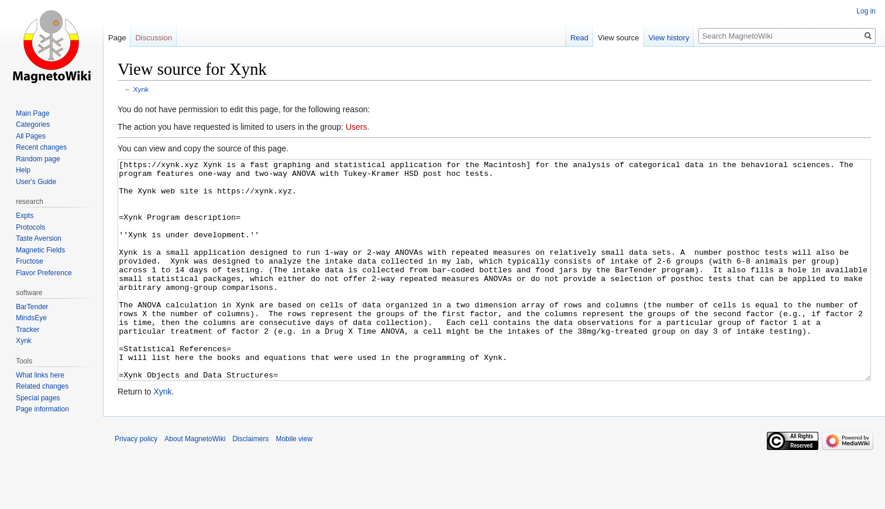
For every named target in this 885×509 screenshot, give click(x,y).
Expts (24, 216)
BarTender (32, 307)
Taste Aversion (38, 238)
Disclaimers (250, 483)
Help (23, 170)
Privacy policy (136, 483)
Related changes (42, 386)
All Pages (31, 136)
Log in (866, 11)
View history (669, 37)
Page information (42, 409)
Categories (33, 124)
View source (618, 37)
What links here (40, 375)
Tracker (27, 330)
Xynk (141, 89)
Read (579, 37)
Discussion (153, 37)
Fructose (29, 261)
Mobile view (294, 483)
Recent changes (41, 147)
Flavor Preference (43, 273)
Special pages (38, 398)
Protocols (30, 227)
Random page (38, 159)
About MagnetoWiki (194, 483)
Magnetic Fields (40, 250)
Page (117, 37)
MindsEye (31, 318)
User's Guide (36, 182)
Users (356, 126)
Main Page (32, 113)
